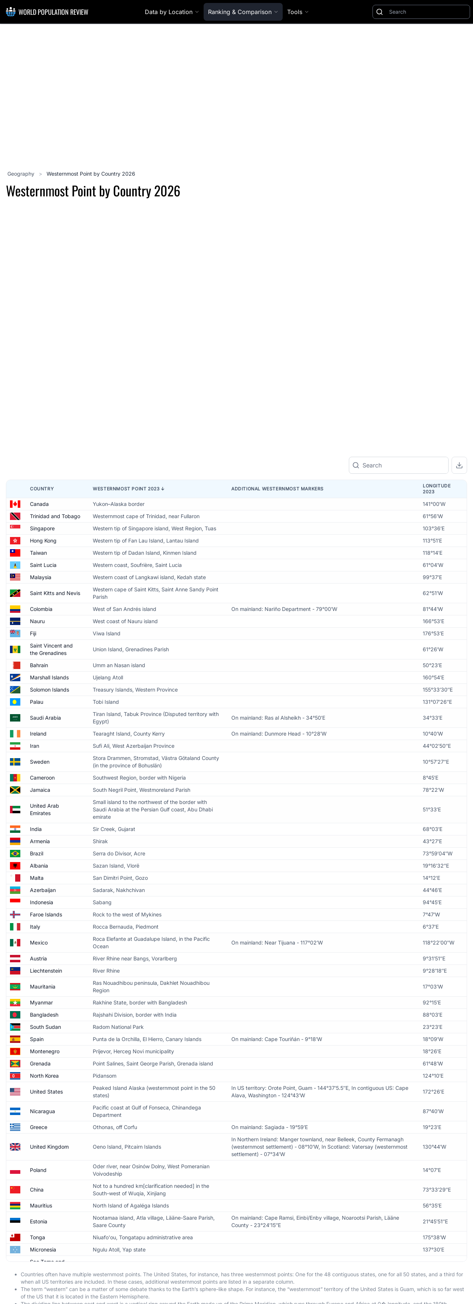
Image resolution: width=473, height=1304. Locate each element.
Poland (38, 1199)
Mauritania (42, 1016)
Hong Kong (43, 570)
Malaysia (40, 606)
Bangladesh (44, 1044)
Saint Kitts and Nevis (55, 622)
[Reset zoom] (458, 359)
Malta (37, 907)
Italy (35, 956)
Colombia (41, 638)
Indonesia (41, 931)
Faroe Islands (46, 943)
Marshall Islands (49, 706)
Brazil (36, 882)
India (36, 858)
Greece (38, 1156)
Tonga (37, 1266)
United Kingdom (49, 1176)
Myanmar (41, 1031)
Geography (21, 173)
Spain (37, 1068)
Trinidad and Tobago (55, 545)
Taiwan (38, 582)
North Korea (44, 1105)
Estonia (38, 1250)
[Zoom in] (458, 319)
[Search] (428, 11)
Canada (39, 533)
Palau (36, 731)
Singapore (42, 557)
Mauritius (41, 1235)
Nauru (37, 650)
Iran (34, 775)
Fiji (33, 662)
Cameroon (42, 807)
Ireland (38, 763)
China (37, 1219)
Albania (39, 895)
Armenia (40, 870)
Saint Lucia (43, 594)
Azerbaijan (43, 919)
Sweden (40, 791)
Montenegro (44, 1080)
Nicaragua (42, 1140)
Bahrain (39, 694)
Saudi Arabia (45, 747)
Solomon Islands (49, 719)
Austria (38, 987)
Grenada (40, 1093)
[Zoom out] (458, 339)
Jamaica (40, 819)
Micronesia (43, 1279)
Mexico (39, 972)
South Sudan (45, 1056)
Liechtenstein (46, 1000)
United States (46, 1121)
